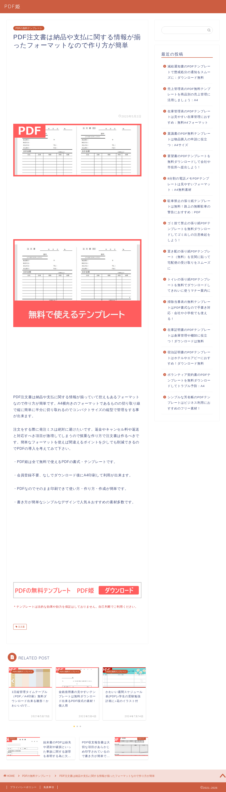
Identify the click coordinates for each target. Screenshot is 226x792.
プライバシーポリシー (23, 786)
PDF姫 (12, 6)
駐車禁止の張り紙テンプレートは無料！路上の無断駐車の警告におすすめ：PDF (189, 206)
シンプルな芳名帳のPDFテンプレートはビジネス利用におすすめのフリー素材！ (189, 403)
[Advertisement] (77, 80)
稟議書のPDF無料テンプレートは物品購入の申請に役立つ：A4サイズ (189, 139)
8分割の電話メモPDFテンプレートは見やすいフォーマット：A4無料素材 (189, 184)
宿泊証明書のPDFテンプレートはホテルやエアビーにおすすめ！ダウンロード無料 (189, 358)
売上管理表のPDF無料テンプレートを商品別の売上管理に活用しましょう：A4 (189, 94)
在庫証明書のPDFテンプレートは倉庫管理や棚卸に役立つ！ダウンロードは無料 (189, 335)
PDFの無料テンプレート (28, 28)
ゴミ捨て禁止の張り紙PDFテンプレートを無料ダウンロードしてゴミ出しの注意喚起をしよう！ (189, 232)
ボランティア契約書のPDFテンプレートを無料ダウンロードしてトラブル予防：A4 (189, 380)
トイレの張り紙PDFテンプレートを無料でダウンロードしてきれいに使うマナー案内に (189, 285)
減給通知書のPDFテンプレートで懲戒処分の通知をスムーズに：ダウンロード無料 (189, 72)
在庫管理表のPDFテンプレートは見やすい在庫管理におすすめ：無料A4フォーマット (189, 117)
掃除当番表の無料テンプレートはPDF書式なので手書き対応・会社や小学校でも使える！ (189, 310)
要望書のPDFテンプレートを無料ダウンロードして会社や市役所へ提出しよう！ (189, 161)
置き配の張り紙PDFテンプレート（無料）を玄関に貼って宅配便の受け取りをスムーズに (189, 260)
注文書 (21, 626)
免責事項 (48, 786)
